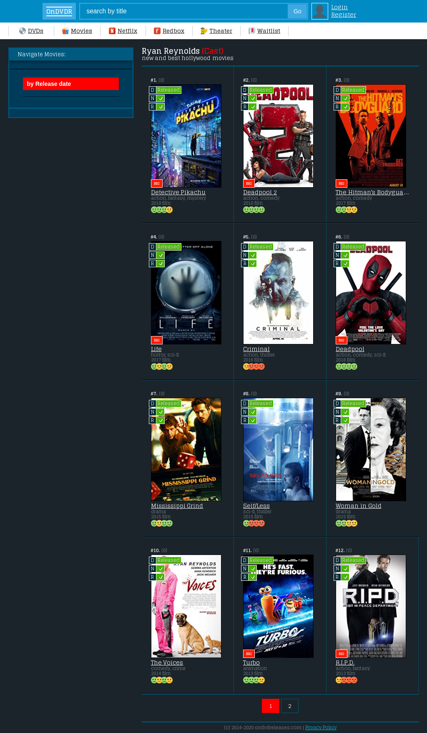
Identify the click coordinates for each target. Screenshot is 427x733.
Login (339, 7)
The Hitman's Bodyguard (372, 192)
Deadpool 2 (260, 192)
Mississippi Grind (177, 505)
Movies (77, 31)
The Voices (167, 662)
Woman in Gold (359, 505)
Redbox (169, 31)
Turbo (251, 662)
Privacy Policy (321, 727)
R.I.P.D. (345, 662)
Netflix (123, 31)
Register (343, 14)
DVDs (31, 31)
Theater (216, 31)
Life (156, 349)
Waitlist (264, 31)
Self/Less (256, 505)
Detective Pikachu (178, 192)
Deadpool (350, 349)
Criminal (256, 349)
